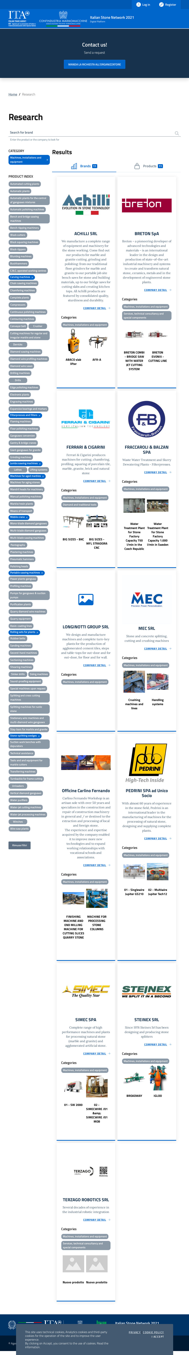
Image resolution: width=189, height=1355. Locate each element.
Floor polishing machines (24, 429)
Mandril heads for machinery (26, 490)
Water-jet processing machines (28, 815)
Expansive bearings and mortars (28, 409)
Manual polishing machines (25, 497)
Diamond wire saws (21, 366)
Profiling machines (20, 586)
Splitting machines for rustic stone (26, 709)
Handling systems (158, 704)
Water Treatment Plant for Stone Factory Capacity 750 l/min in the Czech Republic (134, 538)
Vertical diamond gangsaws (25, 794)
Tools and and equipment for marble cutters (26, 763)
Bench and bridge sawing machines (24, 219)
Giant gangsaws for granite (25, 450)
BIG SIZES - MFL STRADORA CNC (96, 545)
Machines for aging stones (25, 483)
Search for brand (22, 132)
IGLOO (158, 1099)
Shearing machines (21, 667)
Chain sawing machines (23, 284)
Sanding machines (20, 646)
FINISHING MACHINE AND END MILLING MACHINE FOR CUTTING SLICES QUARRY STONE (73, 929)
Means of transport (21, 511)
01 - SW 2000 (73, 1108)
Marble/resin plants (21, 504)
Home (12, 94)
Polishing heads (19, 567)
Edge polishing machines (24, 388)
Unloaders (18, 786)
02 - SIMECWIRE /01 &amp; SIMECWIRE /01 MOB (97, 1116)
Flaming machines (20, 422)
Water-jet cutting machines (25, 808)
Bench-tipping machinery (24, 228)
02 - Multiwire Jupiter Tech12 (157, 895)
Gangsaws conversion (22, 436)
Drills (18, 381)
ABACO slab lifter (73, 362)
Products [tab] (148, 167)
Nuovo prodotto (73, 1286)
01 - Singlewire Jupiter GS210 (134, 895)
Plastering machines (21, 552)
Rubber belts (17, 639)
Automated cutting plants (24, 184)
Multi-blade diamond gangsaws (28, 531)
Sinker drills (18, 675)
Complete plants (19, 298)
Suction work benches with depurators (25, 744)
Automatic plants (20, 191)
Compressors (17, 305)
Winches (18, 822)
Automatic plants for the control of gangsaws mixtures (28, 201)
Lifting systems (38, 470)
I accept (158, 1336)
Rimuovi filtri (19, 846)
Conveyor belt (18, 327)
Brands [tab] (84, 167)
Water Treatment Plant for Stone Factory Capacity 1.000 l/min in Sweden (157, 536)
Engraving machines (21, 402)
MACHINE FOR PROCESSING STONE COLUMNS (96, 925)
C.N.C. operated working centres (28, 271)
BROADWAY (134, 1099)
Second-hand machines (23, 653)
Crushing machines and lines (134, 706)
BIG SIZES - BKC (73, 541)
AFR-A (97, 360)
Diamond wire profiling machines (28, 359)
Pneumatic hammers (22, 560)
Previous (58, 348)
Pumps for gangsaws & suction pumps (28, 596)
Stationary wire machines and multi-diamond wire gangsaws (27, 720)
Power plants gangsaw (23, 579)
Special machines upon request (28, 689)
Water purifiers (18, 801)
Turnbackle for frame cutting (26, 779)
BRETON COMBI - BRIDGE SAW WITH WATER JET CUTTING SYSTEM (134, 362)
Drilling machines (20, 373)
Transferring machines (22, 772)
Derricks (17, 345)
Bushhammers (18, 264)
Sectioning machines (21, 660)
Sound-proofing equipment (25, 682)
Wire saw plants (19, 829)
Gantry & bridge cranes (23, 443)
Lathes (18, 470)
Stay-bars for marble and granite (28, 730)
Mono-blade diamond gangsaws (28, 524)
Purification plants (20, 605)
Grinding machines (20, 458)
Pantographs (18, 545)
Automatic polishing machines (27, 210)
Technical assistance (21, 754)
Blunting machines (21, 257)
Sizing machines (39, 675)
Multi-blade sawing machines (27, 538)
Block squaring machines (24, 243)
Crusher (37, 327)
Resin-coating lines (21, 626)
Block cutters (17, 235)
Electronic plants (19, 395)
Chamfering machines (22, 291)
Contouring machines (22, 319)
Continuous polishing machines (28, 312)
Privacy (135, 1332)
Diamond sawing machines (25, 352)
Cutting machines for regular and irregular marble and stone (28, 336)
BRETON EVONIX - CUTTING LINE (157, 357)
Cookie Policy (153, 1332)
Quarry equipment (20, 619)
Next (113, 348)
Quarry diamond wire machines (28, 612)
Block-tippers (18, 250)
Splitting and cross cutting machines (25, 698)
